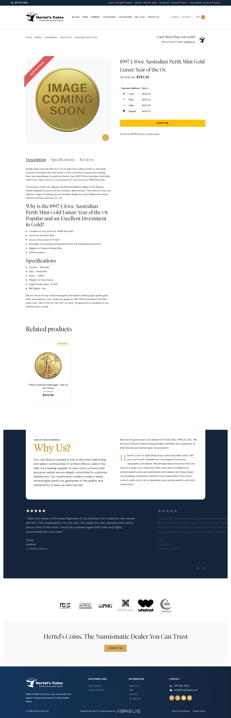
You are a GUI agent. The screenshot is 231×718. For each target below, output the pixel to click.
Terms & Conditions (181, 711)
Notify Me (162, 123)
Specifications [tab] (63, 159)
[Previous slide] (197, 568)
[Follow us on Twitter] (189, 697)
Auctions (133, 694)
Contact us (189, 41)
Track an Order (96, 689)
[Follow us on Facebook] (171, 697)
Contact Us (153, 17)
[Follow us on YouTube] (183, 697)
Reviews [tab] (87, 159)
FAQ (131, 689)
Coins (85, 17)
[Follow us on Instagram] (177, 697)
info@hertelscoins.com (186, 689)
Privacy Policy (199, 711)
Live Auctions (125, 17)
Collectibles (109, 17)
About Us (134, 685)
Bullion (75, 17)
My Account (95, 685)
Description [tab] (36, 159)
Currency (95, 17)
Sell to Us (140, 17)
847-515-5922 (21, 3)
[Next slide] (203, 568)
